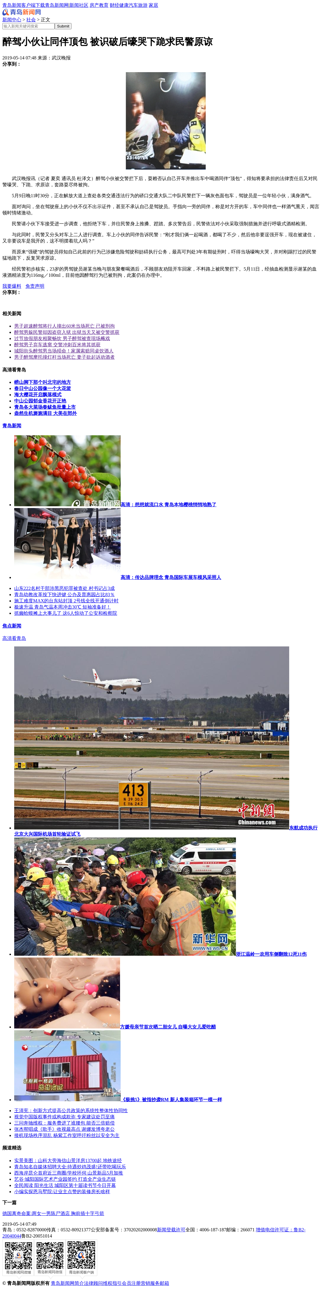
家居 (153, 5)
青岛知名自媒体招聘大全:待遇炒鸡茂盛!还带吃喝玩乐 (70, 1166)
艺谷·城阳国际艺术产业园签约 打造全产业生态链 (65, 1179)
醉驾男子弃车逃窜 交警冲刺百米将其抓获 (57, 344)
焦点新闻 (11, 625)
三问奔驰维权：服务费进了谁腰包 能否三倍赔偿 (64, 1122)
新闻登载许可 (171, 1229)
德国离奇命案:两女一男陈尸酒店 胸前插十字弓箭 (53, 1213)
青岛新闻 (11, 425)
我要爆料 (11, 286)
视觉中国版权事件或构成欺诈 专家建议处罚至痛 (64, 1116)
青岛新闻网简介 (67, 1283)
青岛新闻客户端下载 (23, 5)
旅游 (143, 5)
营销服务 (150, 1283)
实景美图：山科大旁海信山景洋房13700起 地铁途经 (68, 1160)
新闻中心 (11, 19)
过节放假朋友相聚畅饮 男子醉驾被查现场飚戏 (62, 338)
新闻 (74, 5)
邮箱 (164, 1283)
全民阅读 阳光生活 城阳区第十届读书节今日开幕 (65, 1185)
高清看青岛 (14, 638)
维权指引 (112, 1283)
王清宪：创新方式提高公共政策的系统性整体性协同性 (71, 1110)
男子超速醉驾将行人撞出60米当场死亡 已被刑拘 (64, 326)
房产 (94, 5)
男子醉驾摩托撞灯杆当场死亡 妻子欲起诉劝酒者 (64, 357)
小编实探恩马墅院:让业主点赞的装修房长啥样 (62, 1191)
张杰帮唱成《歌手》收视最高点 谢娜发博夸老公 (64, 1129)
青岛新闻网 (57, 5)
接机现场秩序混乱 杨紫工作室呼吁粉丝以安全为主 (66, 1135)
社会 (31, 19)
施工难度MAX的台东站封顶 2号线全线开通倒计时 (66, 600)
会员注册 (131, 1283)
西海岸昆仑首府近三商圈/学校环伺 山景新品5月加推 (68, 1172)
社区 (83, 5)
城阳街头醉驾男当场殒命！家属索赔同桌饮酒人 (64, 350)
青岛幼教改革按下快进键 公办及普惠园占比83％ (64, 594)
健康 (124, 5)
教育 (104, 5)
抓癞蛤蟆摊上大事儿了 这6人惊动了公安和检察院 (65, 613)
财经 (114, 5)
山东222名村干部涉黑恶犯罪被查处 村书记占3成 (64, 588)
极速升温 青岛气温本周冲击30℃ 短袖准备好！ (62, 606)
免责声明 (34, 286)
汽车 (133, 5)
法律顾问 (93, 1283)
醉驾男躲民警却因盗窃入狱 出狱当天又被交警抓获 (66, 332)
